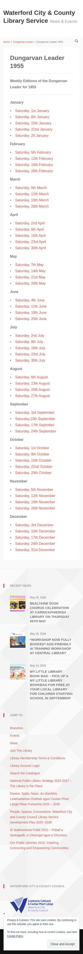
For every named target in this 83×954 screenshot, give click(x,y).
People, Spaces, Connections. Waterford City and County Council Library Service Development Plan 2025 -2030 (41, 817)
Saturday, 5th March (31, 188)
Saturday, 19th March (32, 200)
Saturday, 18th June (30, 312)
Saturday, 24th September (35, 431)
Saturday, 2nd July (29, 335)
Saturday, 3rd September (34, 412)
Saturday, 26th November (35, 508)
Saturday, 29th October (33, 473)
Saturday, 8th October (32, 454)
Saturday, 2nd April (30, 223)
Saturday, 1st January (32, 111)
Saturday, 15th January (33, 123)
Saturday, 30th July (30, 360)
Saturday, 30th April (30, 248)
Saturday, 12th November (35, 496)
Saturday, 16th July (30, 348)
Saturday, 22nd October (33, 466)
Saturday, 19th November (35, 502)
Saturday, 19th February (34, 165)
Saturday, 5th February (33, 152)
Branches (16, 728)
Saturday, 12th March (32, 194)
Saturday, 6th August (31, 377)
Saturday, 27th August (32, 396)
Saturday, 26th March (32, 206)
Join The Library (21, 750)
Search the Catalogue (25, 773)
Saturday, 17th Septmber (34, 425)
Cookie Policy (15, 936)
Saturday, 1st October (32, 448)
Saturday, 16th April (30, 235)
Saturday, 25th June (30, 319)
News (14, 743)
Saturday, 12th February (34, 158)
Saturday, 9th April (29, 229)
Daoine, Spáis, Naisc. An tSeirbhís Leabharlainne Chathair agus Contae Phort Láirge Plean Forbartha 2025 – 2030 (39, 799)
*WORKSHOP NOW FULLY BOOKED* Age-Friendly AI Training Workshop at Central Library (50, 646)
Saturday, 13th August (32, 383)
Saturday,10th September (35, 419)
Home (6, 41)
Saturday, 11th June (30, 306)
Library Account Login (25, 765)
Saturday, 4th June (29, 300)
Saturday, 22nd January (33, 129)
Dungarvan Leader (23, 41)
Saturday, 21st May (30, 277)
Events (14, 735)
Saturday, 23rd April (30, 242)
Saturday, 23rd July (30, 354)
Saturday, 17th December (35, 537)
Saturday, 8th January (32, 117)
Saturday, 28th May (30, 283)
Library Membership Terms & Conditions (37, 758)
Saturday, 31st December (35, 550)
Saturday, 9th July (29, 342)
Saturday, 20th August (32, 389)
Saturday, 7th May (29, 265)
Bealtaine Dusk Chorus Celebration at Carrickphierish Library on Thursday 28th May (49, 612)
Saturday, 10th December (35, 531)
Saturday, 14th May (30, 271)
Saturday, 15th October (33, 460)
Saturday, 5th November (34, 489)
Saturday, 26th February (34, 171)
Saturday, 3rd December (34, 525)
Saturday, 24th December (35, 543)
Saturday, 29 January (31, 135)
